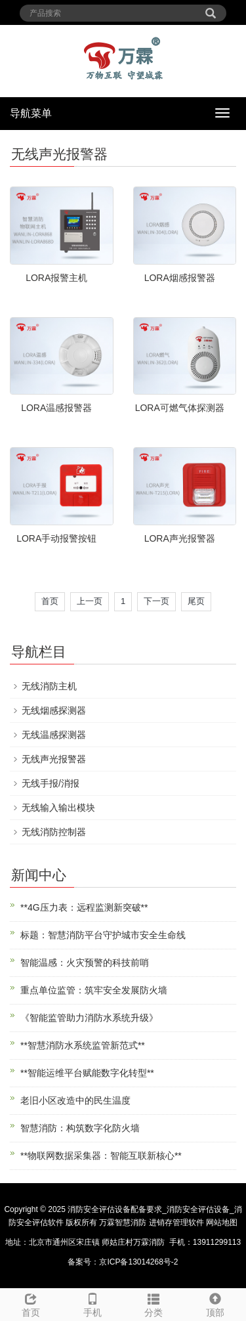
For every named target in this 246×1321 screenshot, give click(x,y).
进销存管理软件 (176, 1222)
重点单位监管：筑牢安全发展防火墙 (93, 990)
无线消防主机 (49, 686)
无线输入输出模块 (58, 807)
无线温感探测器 (54, 734)
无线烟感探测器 (54, 710)
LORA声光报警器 (179, 538)
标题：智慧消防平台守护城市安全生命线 (103, 935)
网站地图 (221, 1222)
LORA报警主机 (56, 277)
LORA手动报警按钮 (56, 538)
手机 (92, 1303)
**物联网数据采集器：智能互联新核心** (101, 1155)
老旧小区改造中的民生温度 (75, 1100)
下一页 (156, 601)
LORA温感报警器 (56, 407)
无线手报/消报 (50, 783)
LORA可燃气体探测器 (179, 407)
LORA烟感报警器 (179, 277)
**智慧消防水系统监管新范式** (82, 1045)
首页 (49, 601)
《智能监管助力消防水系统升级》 (89, 1017)
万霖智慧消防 (122, 1222)
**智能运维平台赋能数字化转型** (87, 1073)
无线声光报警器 (54, 759)
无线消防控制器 (54, 832)
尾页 (196, 601)
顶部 (215, 1303)
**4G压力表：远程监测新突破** (84, 907)
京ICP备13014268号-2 (138, 1262)
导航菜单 (31, 113)
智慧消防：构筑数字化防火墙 (80, 1128)
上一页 (89, 601)
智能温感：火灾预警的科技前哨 (84, 962)
